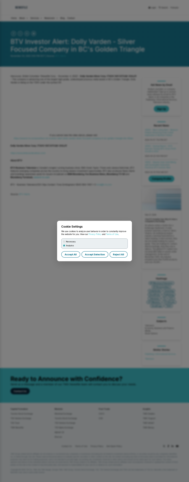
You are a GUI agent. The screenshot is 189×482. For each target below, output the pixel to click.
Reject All (118, 254)
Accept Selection (95, 254)
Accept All (71, 254)
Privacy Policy (95, 234)
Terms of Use (112, 234)
